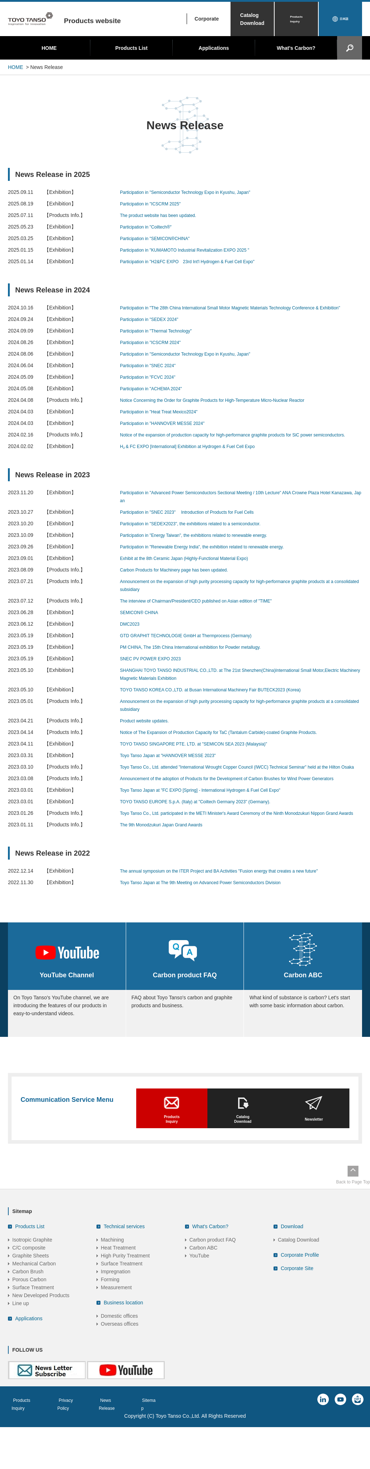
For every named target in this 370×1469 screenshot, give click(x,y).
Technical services (124, 1275)
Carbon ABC (203, 1296)
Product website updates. (148, 736)
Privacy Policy (78, 1449)
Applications (214, 48)
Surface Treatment (33, 1336)
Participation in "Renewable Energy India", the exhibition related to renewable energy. (215, 562)
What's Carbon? (296, 48)
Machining (112, 1288)
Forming (110, 1328)
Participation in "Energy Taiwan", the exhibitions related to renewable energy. (206, 551)
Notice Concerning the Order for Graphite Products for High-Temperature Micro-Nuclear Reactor (227, 408)
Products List (131, 48)
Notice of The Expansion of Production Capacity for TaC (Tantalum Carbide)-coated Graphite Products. (235, 748)
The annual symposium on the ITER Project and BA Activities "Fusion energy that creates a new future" (235, 910)
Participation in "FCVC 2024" (152, 385)
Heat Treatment (118, 1296)
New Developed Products (40, 1344)
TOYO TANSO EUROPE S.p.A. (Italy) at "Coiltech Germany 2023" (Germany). (207, 833)
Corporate (207, 19)
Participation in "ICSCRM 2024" (155, 350)
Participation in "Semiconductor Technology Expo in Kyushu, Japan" (196, 192)
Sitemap (165, 1449)
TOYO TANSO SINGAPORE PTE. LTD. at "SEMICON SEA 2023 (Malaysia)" (206, 759)
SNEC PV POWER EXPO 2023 (155, 674)
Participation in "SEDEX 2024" (154, 327)
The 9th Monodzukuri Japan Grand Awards (168, 864)
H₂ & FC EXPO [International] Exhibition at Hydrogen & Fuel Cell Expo (198, 462)
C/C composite (29, 1296)
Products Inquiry (296, 19)
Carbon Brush (27, 1320)
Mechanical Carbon (34, 1312)
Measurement (116, 1336)
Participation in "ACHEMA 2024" (156, 396)
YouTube (199, 1304)
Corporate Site (297, 1317)
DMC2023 (131, 640)
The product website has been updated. (164, 215)
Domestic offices (119, 1365)
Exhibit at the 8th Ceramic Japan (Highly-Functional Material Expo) (194, 574)
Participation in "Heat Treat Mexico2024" (165, 419)
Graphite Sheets (30, 1304)
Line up (20, 1352)
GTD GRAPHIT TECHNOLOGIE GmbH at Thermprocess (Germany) (197, 651)
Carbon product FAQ (212, 1288)
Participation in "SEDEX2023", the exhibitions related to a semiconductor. (202, 539)
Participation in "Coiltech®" (150, 227)
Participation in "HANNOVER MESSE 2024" (169, 431)
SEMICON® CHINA (142, 628)
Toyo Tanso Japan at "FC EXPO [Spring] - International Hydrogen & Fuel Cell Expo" (213, 822)
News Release (124, 1449)
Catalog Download (252, 19)
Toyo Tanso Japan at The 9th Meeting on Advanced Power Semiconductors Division (213, 922)
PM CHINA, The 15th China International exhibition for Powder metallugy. (202, 663)
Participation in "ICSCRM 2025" (155, 204)
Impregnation (115, 1320)
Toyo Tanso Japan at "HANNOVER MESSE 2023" (176, 771)
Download (292, 1275)
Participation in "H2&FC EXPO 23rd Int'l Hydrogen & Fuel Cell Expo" (198, 261)
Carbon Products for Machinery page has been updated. (183, 585)
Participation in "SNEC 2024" (152, 373)
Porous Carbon (29, 1328)
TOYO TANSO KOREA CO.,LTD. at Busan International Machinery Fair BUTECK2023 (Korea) (225, 705)
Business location (123, 1351)
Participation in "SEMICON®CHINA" (160, 238)
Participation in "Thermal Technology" (161, 339)
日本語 (344, 19)
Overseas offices (119, 1372)
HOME (49, 48)
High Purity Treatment (125, 1304)
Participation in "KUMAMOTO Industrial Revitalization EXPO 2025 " (195, 250)
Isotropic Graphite (32, 1288)
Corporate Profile (300, 1304)
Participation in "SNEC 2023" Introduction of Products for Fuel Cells (198, 528)
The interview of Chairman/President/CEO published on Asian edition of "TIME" (208, 617)
